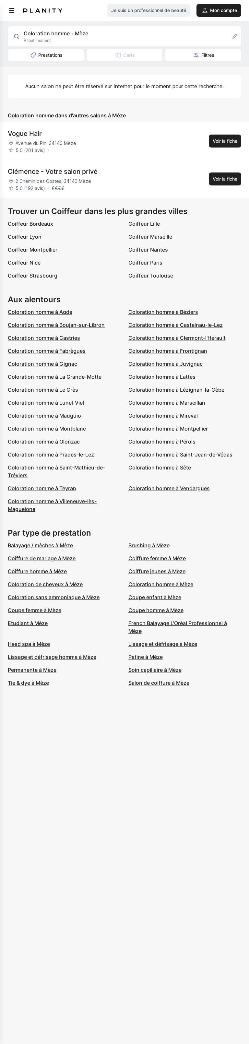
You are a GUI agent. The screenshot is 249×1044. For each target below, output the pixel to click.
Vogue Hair (25, 133)
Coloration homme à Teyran (42, 488)
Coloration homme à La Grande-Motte (54, 377)
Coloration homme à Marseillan (166, 402)
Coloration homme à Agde (40, 312)
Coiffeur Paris (145, 262)
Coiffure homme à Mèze (37, 571)
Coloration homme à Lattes (162, 377)
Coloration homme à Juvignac (165, 364)
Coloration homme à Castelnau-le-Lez (175, 325)
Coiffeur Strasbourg (32, 275)
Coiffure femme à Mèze (157, 558)
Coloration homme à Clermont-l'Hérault (177, 338)
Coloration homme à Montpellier (168, 428)
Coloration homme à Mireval (163, 415)
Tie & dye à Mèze (28, 683)
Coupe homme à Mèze (156, 610)
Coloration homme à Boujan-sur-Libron (56, 325)
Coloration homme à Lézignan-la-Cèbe (176, 389)
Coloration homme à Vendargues (169, 488)
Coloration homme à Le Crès (43, 389)
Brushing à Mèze (149, 545)
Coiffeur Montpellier (32, 249)
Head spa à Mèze (29, 644)
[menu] (12, 10)
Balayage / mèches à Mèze (40, 545)
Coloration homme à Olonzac (44, 441)
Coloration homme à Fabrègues (47, 351)
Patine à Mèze (145, 657)
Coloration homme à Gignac (42, 364)
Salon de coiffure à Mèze (158, 683)
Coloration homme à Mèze (160, 584)
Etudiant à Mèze (28, 623)
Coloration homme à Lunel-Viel (46, 402)
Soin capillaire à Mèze (155, 670)
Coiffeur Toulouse (150, 275)
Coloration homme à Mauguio (44, 415)
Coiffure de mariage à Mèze (42, 558)
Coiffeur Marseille (150, 236)
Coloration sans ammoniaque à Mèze (54, 597)
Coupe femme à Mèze (34, 610)
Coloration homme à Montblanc (47, 428)
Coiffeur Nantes (148, 249)
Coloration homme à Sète (159, 467)
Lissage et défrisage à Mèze (162, 644)
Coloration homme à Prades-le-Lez (51, 454)
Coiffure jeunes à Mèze (156, 571)
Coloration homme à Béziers (163, 312)
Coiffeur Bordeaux (30, 223)
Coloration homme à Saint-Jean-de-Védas (180, 454)
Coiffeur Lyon (25, 236)
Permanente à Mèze (32, 670)
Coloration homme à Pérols (162, 441)
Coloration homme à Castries (44, 338)
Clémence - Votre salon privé (53, 171)
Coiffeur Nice (24, 262)
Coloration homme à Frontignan (167, 351)
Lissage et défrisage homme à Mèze (52, 657)
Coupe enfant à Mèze (154, 597)
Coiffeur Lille (144, 223)
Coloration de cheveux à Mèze (45, 584)
